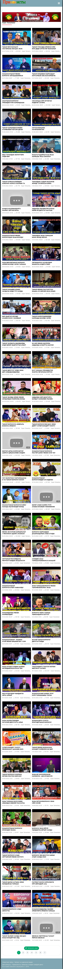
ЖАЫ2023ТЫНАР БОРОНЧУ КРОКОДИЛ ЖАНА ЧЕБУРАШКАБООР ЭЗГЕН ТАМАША (12, 829)
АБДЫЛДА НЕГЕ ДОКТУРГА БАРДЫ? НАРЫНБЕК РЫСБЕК (42, 398)
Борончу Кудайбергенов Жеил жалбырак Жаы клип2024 (43, 155)
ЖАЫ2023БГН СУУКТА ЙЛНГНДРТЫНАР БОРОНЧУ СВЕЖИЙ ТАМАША (42, 721)
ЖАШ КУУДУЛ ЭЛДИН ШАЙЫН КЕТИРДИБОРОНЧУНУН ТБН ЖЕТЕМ (13, 667)
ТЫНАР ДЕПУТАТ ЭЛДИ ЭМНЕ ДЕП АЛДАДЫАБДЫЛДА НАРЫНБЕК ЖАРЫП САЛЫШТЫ (13, 371)
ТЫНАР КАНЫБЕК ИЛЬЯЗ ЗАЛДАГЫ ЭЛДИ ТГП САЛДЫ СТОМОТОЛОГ (12, 290)
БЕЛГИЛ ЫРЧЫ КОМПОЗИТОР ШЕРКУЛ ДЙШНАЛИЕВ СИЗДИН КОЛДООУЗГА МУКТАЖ (13, 452)
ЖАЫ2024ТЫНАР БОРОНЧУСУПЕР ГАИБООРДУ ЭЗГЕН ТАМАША (12, 586)
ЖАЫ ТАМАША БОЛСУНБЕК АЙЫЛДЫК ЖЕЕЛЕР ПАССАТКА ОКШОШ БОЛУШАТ (13, 802)
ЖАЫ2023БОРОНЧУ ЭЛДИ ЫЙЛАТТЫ (11, 910)
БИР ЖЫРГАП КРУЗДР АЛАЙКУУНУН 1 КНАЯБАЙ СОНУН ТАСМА (11, 317)
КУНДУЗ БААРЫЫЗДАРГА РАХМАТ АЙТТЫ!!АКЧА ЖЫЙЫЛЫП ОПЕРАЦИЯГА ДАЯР (13, 209)
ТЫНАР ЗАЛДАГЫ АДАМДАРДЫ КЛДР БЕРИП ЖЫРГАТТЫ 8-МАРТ (14, 344)
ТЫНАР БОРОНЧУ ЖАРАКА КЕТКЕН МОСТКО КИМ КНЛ (12, 775)
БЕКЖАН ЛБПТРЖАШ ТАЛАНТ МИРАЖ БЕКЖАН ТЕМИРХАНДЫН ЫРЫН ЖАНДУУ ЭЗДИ (43, 937)
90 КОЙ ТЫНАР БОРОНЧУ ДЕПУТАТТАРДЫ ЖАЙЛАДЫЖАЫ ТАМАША (41, 640)
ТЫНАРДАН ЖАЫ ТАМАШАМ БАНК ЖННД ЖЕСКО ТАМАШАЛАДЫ (42, 236)
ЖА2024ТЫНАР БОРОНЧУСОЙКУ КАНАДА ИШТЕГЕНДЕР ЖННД (14, 505)
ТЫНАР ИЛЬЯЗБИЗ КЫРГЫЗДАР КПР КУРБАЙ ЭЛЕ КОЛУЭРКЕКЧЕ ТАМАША (43, 75)
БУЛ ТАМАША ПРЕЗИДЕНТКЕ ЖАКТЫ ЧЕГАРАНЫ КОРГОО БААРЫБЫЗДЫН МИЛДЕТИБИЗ (43, 371)
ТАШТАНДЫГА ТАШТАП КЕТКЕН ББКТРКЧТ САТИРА (43, 667)
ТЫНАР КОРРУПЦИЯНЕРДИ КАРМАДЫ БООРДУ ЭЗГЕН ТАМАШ (41, 317)
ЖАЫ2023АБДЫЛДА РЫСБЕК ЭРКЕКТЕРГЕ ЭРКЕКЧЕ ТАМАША (43, 910)
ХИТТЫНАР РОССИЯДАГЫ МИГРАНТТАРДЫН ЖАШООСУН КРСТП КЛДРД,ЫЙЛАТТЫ (13, 560)
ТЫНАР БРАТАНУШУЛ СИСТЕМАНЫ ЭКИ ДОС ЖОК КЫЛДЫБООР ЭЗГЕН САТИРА (12, 48)
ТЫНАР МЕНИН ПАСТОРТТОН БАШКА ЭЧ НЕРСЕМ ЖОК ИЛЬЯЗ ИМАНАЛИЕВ (43, 290)
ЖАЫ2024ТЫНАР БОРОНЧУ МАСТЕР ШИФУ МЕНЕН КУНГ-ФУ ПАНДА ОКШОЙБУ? (43, 452)
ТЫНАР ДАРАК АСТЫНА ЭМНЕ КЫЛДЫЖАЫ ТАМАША (13, 883)
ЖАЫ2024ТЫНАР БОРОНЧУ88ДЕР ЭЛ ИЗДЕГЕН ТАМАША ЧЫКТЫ (42, 479)
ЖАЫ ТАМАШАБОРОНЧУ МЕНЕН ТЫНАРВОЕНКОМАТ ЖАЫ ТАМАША (43, 586)
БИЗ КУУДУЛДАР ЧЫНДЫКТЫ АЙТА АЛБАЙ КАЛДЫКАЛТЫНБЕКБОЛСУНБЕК (14, 694)
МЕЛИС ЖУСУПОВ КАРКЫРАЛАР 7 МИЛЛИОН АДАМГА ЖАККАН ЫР (14, 533)
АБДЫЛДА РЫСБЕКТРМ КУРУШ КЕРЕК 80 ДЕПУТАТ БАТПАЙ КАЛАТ (43, 209)
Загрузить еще (31, 948)
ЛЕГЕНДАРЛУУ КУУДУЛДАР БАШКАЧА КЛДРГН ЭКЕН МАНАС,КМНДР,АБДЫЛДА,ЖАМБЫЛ (45, 263)
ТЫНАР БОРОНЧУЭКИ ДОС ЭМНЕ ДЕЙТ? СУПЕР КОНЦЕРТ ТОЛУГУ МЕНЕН (44, 425)
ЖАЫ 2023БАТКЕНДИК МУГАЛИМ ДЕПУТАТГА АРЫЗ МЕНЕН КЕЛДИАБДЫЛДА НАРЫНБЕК (12, 721)
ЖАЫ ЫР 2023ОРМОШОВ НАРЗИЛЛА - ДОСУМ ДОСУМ (42, 775)
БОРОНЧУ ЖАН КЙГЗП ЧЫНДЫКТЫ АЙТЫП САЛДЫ (42, 829)
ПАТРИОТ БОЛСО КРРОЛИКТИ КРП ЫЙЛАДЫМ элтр (43, 883)
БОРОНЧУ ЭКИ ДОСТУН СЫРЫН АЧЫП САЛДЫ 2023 (43, 856)
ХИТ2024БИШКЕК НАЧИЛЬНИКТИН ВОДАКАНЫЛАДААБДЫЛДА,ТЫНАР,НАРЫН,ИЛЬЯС (46, 128)
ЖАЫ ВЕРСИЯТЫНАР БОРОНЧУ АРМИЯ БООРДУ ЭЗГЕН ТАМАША (14, 263)
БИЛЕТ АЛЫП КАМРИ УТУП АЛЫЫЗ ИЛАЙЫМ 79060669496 (43, 505)
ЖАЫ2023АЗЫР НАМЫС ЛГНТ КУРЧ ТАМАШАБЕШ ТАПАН (42, 694)
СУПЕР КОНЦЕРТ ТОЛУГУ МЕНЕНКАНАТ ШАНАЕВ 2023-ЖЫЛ (13, 748)
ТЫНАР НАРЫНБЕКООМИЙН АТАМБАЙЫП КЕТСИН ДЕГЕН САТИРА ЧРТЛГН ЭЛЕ (12, 128)
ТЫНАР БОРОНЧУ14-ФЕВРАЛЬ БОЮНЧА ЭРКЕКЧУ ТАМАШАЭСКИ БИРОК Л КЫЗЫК (13, 425)
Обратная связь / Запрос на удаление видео (17, 962)
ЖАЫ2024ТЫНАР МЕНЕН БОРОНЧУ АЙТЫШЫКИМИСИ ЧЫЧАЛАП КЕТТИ (12, 75)
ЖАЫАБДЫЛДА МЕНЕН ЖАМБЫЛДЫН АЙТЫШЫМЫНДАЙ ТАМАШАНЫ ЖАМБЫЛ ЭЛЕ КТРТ (13, 613)
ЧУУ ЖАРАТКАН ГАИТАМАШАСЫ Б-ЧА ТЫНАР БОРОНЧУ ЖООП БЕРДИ (14, 479)
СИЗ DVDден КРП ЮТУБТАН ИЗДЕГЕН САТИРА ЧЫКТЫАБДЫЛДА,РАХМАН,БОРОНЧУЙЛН (46, 102)
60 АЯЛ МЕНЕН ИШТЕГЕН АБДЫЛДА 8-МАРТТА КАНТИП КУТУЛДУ (43, 344)
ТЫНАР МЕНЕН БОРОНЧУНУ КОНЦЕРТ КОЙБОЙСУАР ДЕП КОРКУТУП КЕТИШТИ (42, 748)
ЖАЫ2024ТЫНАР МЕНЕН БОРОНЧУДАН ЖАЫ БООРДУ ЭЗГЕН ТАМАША (12, 236)
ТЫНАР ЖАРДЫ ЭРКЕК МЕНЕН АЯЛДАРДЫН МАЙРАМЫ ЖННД (13, 398)
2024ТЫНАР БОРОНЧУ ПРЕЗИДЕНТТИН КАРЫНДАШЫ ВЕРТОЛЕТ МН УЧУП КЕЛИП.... (13, 102)
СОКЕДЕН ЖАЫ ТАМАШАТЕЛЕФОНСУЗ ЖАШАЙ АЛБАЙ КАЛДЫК (43, 560)
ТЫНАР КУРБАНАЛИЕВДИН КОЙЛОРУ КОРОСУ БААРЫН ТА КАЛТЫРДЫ (13, 182)
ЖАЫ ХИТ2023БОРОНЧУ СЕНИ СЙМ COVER (43, 802)
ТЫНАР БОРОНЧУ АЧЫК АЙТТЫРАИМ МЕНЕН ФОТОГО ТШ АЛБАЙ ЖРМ (13, 856)
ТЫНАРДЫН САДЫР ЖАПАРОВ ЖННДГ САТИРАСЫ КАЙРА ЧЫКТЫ (43, 182)
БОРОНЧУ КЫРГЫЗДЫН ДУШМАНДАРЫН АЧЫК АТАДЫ (43, 532)
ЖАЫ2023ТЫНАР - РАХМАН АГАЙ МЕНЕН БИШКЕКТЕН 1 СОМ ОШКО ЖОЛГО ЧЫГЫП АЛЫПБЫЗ (14, 640)
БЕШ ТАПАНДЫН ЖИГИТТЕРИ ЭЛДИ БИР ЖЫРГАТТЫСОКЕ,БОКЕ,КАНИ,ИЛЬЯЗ (15, 155)
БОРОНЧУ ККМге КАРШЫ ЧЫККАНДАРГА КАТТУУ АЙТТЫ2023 (41, 613)
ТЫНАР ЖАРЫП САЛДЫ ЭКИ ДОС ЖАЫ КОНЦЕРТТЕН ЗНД (14, 937)
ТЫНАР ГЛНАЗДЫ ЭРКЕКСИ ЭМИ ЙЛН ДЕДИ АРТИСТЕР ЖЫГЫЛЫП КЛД (44, 48)
